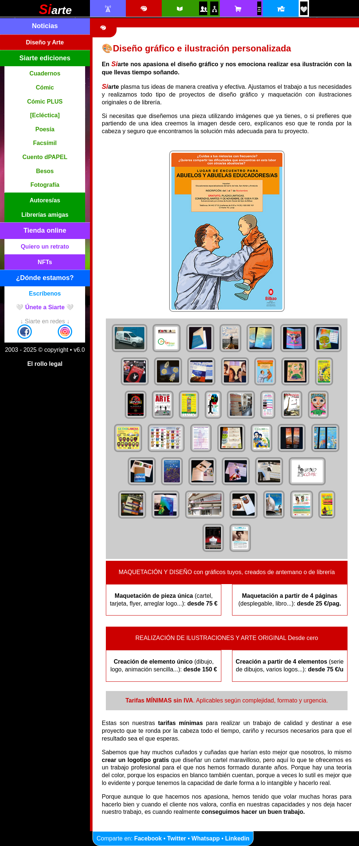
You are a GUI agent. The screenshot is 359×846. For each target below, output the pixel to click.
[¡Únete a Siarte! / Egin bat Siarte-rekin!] (304, 9)
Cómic (45, 87)
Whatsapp (205, 838)
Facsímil (45, 143)
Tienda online (44, 230)
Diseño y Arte (45, 42)
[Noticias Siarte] (107, 9)
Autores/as (45, 200)
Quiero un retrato (45, 246)
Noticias (45, 26)
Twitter (176, 838)
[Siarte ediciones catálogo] (179, 9)
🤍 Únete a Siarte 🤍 (45, 307)
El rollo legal (45, 364)
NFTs (45, 262)
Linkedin (237, 838)
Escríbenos (45, 293)
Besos (45, 171)
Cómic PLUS (45, 101)
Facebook (148, 838)
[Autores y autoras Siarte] (203, 9)
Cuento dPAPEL (45, 157)
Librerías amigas (44, 215)
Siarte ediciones (44, 58)
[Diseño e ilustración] (143, 9)
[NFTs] (259, 9)
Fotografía (44, 185)
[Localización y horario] (280, 9)
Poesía (44, 129)
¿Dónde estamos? (45, 278)
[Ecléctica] (45, 115)
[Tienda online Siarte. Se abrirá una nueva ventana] (237, 9)
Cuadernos (44, 73)
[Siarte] (55, 12)
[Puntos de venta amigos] (214, 9)
